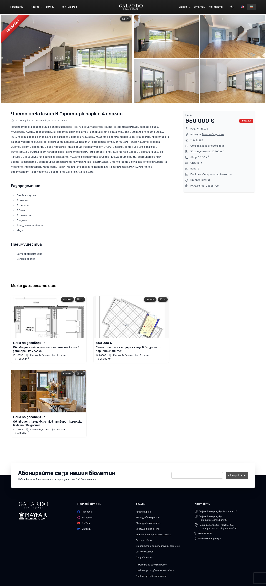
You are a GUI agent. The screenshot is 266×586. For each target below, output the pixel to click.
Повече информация (207, 539)
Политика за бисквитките (151, 565)
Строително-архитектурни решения (158, 546)
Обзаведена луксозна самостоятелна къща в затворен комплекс (46, 349)
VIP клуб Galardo (145, 552)
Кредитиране (143, 512)
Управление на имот (147, 529)
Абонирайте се (236, 475)
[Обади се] (232, 7)
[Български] (251, 7)
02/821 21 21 (203, 534)
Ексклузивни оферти (148, 517)
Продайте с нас (145, 557)
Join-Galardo (69, 7)
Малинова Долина (46, 121)
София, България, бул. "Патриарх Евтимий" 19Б (213, 518)
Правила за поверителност (151, 576)
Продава (25, 121)
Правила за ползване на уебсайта (155, 570)
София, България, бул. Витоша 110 (218, 511)
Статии (199, 7)
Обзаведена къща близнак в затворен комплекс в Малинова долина (47, 423)
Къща (65, 121)
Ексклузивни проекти (148, 523)
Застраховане (144, 540)
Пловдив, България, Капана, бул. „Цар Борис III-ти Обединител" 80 (218, 527)
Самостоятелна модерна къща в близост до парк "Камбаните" (128, 349)
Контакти (216, 7)
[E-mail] (197, 475)
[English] (243, 7)
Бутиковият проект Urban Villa (153, 535)
